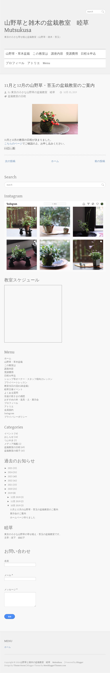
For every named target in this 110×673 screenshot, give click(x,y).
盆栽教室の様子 (12, 450)
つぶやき (8, 440)
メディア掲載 (11, 444)
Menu (46, 63)
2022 (10, 480)
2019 (10, 493)
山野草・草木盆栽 (18, 53)
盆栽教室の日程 (17, 96)
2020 (10, 489)
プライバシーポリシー (15, 417)
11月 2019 (16, 501)
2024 (10, 472)
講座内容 (57, 53)
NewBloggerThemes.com (55, 665)
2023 (10, 476)
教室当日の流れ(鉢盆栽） (17, 386)
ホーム (55, 161)
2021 (10, 485)
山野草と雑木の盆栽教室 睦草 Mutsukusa (49, 26)
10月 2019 (16, 505)
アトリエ (33, 63)
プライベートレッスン (15, 382)
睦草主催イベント (13, 389)
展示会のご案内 (18, 513)
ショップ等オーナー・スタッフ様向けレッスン (28, 379)
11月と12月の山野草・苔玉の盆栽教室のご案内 (49, 85)
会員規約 (8, 410)
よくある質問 (11, 393)
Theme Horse (19, 665)
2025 (10, 468)
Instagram (9, 413)
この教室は (40, 53)
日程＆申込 (88, 53)
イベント (8, 433)
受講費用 (72, 53)
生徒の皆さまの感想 (14, 396)
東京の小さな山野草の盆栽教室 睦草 (33, 92)
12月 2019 (16, 497)
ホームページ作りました (22, 517)
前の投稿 (100, 161)
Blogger (79, 662)
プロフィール (15, 63)
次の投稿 (10, 161)
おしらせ (8, 437)
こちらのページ (13, 143)
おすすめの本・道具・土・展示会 (21, 399)
